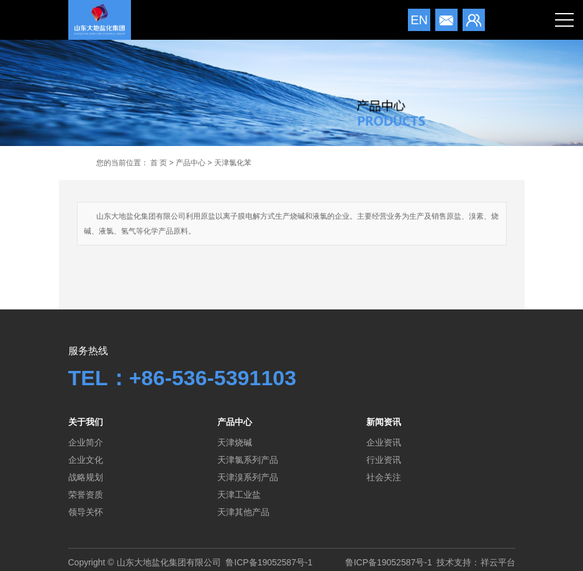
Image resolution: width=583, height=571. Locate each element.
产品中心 (191, 162)
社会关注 (383, 477)
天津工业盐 (239, 495)
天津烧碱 (234, 442)
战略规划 (85, 477)
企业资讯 (383, 442)
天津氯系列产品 (247, 460)
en (419, 20)
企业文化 (85, 460)
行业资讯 (383, 460)
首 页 (158, 162)
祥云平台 (498, 562)
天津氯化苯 (232, 162)
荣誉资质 (85, 495)
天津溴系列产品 (247, 477)
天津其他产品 (243, 512)
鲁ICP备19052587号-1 (268, 562)
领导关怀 (85, 512)
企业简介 (85, 442)
